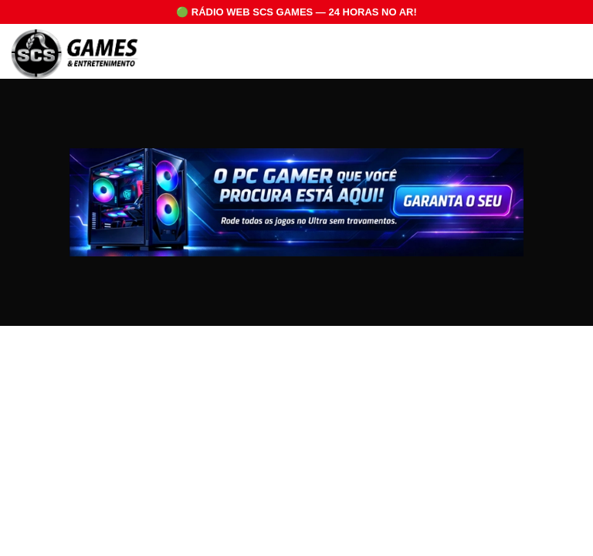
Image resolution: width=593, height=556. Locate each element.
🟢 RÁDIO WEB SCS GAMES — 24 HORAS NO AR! (296, 12)
